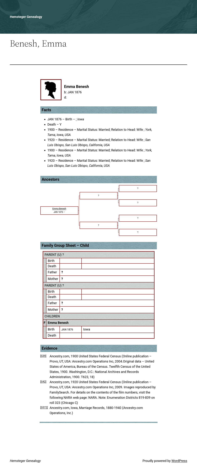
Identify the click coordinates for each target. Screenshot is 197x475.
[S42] (43, 381)
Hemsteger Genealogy (26, 17)
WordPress (179, 461)
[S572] (44, 407)
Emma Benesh (58, 323)
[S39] (43, 356)
